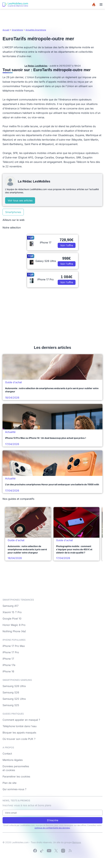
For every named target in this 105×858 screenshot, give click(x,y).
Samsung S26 (11, 692)
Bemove (76, 842)
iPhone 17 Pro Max (14, 646)
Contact (7, 753)
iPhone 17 (8, 658)
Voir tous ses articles (20, 200)
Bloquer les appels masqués (19, 732)
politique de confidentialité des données (52, 828)
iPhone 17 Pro (11, 652)
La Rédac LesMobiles (36, 65)
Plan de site (9, 782)
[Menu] (101, 4)
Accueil (6, 30)
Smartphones (13, 212)
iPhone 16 (8, 671)
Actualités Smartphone (35, 30)
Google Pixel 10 (12, 618)
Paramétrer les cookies (16, 776)
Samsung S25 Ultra (14, 698)
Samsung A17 (10, 605)
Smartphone (17, 30)
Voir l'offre (66, 245)
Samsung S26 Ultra (14, 686)
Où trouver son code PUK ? (19, 739)
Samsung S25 (11, 705)
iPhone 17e (9, 665)
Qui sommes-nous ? (14, 789)
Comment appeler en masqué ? (21, 719)
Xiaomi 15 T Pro (12, 612)
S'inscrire (52, 820)
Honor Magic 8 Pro (14, 625)
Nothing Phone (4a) (14, 631)
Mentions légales (13, 760)
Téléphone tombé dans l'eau (19, 726)
